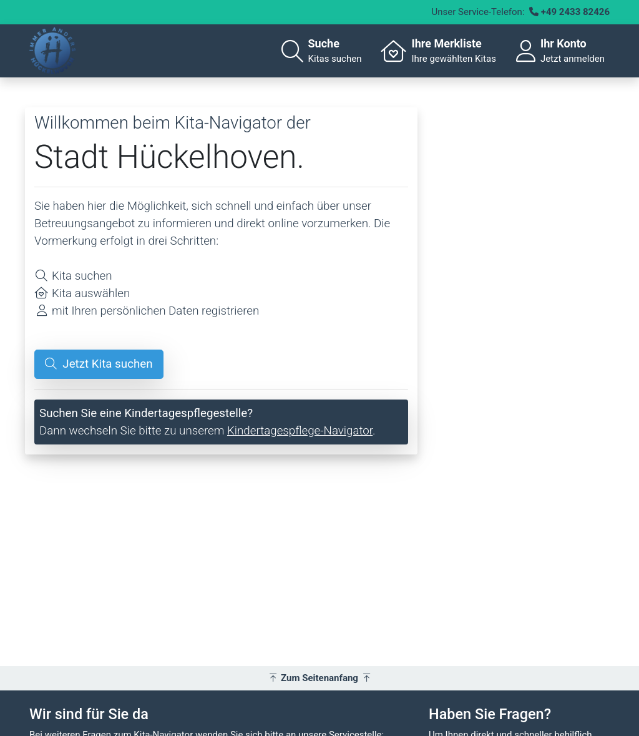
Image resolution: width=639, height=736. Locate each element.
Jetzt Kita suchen (99, 364)
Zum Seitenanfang (320, 678)
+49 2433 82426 (575, 11)
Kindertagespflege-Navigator (300, 431)
